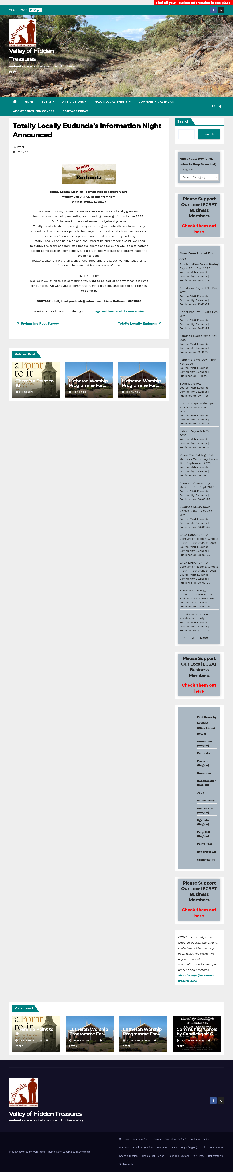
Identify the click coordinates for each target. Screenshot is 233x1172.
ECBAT (47, 101)
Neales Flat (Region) (153, 1156)
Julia (200, 792)
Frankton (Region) (143, 1147)
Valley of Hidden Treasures (45, 1113)
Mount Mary (206, 800)
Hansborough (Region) (184, 1147)
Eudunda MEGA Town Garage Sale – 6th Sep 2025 (196, 511)
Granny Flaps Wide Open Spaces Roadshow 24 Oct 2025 (198, 407)
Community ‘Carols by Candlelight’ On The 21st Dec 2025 (197, 1034)
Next (204, 638)
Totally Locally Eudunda (140, 323)
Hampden (204, 773)
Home (29, 101)
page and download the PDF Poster (118, 311)
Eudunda (203, 753)
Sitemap (124, 1139)
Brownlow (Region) (175, 1139)
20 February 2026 (85, 1040)
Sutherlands (206, 859)
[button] (213, 106)
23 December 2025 (139, 1040)
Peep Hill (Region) (179, 1156)
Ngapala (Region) (128, 1156)
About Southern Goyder (33, 111)
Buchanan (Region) (200, 1139)
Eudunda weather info (194, 751)
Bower (157, 1139)
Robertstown (206, 851)
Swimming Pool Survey (37, 323)
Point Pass (204, 844)
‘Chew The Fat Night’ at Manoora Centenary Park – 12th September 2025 (199, 459)
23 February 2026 (31, 1040)
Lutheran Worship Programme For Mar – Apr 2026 (88, 385)
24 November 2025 (193, 1040)
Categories (187, 169)
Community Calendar (156, 101)
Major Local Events (111, 101)
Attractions (73, 101)
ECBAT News (198, 602)
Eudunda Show (190, 383)
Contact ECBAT (75, 111)
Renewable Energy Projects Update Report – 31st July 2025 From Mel (198, 594)
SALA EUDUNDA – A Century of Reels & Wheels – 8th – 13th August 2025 (199, 538)
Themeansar (83, 1151)
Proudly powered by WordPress (27, 1151)
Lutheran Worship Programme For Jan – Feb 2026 (141, 385)
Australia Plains (141, 1139)
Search (183, 121)
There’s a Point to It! (34, 383)
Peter (20, 147)
